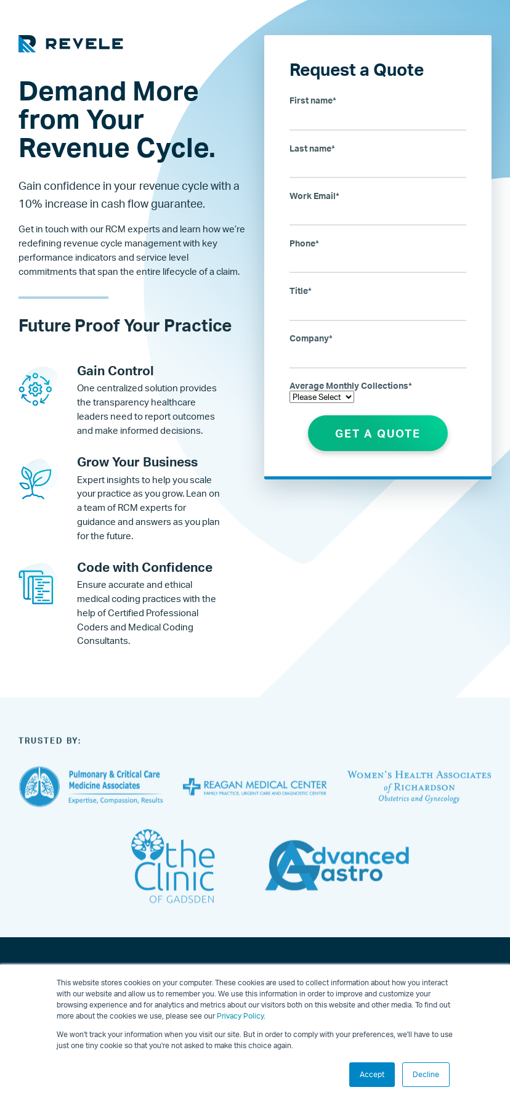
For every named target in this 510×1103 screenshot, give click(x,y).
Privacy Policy (240, 1015)
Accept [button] (372, 1074)
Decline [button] (426, 1074)
